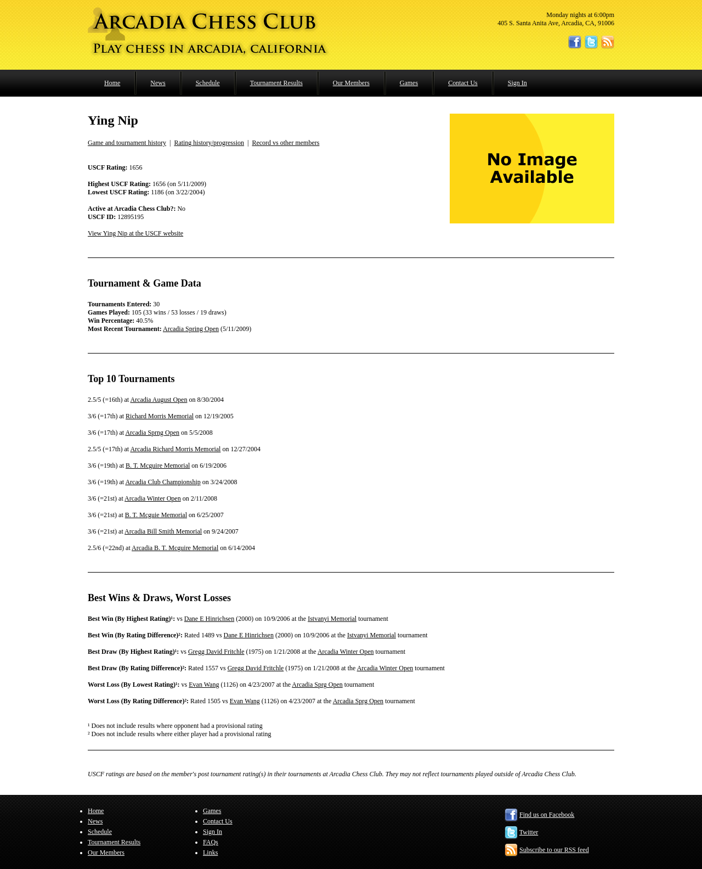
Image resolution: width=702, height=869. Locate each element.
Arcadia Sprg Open (317, 684)
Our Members (351, 83)
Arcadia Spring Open (191, 329)
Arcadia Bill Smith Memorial (163, 531)
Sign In (517, 83)
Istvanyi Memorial (332, 619)
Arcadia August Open (158, 399)
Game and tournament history (127, 143)
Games (409, 83)
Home (112, 83)
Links (210, 852)
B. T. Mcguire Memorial (158, 465)
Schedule (208, 83)
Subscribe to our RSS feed (554, 850)
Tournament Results (276, 83)
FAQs (210, 842)
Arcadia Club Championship (162, 482)
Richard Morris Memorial (160, 416)
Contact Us (463, 83)
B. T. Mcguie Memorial (156, 515)
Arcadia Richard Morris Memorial (175, 449)
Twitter (528, 832)
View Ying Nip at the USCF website (135, 233)
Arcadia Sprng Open (152, 432)
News (157, 83)
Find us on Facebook (546, 814)
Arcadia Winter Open (152, 498)
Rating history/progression (209, 143)
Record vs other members (285, 143)
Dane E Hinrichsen (209, 619)
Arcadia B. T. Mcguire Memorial (175, 548)
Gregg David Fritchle (216, 651)
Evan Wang (204, 684)
